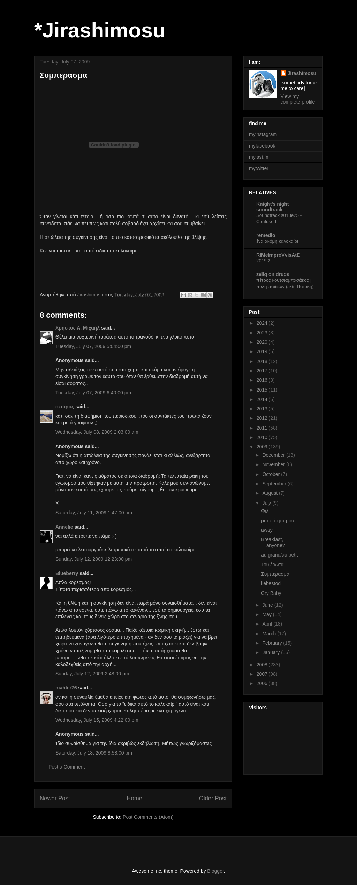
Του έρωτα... (274, 564)
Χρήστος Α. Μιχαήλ (77, 328)
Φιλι (265, 511)
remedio (265, 235)
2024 (263, 323)
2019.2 (263, 260)
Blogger (215, 871)
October (271, 474)
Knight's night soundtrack (272, 206)
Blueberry (66, 573)
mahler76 (66, 687)
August (270, 493)
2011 (263, 428)
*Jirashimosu (100, 30)
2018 (263, 361)
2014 (263, 399)
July (267, 503)
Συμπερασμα (275, 574)
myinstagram (263, 134)
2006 (263, 683)
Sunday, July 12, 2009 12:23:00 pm (93, 559)
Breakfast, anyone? (273, 542)
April (267, 624)
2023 (263, 332)
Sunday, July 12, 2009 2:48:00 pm (92, 673)
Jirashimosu (302, 73)
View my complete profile (298, 99)
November (274, 464)
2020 (263, 342)
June (268, 605)
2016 (263, 380)
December (274, 455)
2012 (263, 418)
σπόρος (64, 406)
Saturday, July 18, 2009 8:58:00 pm (93, 753)
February (272, 643)
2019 (263, 351)
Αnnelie (64, 527)
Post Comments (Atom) (148, 817)
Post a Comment (66, 767)
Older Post (213, 798)
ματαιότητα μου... (279, 520)
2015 (263, 390)
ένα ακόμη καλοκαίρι (277, 241)
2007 (263, 674)
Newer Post (55, 798)
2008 (263, 664)
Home (134, 798)
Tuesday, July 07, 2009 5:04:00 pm (93, 346)
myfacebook (262, 146)
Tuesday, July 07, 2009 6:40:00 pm (93, 392)
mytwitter (258, 168)
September (274, 483)
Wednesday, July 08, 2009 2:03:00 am (96, 432)
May (267, 614)
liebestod (271, 583)
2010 (263, 437)
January (271, 652)
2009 (263, 446)
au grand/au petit (279, 555)
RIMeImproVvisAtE (278, 255)
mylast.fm (259, 157)
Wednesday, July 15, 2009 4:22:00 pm (96, 720)
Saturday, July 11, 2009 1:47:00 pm (93, 512)
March (269, 633)
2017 (263, 370)
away (267, 530)
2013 (263, 408)
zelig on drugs (272, 274)
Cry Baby (271, 593)
